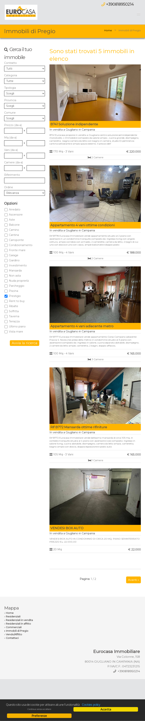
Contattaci (12, 638)
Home (108, 30)
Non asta (15, 275)
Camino (14, 230)
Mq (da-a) (10, 137)
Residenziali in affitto (18, 623)
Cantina (14, 235)
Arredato (14, 209)
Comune (10, 112)
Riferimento (12, 175)
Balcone (14, 224)
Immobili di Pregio (17, 630)
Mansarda (15, 270)
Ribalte (13, 306)
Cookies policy (91, 705)
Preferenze (39, 716)
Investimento (18, 265)
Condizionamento (20, 245)
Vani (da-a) (11, 150)
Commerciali (14, 627)
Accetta (105, 709)
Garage (13, 255)
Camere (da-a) (13, 162)
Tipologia (10, 87)
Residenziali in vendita (19, 620)
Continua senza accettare (39, 709)
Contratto (10, 63)
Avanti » (133, 580)
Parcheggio (16, 285)
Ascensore (16, 214)
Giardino (14, 260)
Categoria (10, 75)
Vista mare (16, 331)
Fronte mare (17, 250)
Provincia (10, 100)
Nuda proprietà (19, 280)
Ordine (8, 187)
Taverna (14, 316)
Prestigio (15, 296)
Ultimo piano (17, 326)
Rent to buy (17, 301)
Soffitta (14, 311)
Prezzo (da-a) (13, 125)
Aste (12, 219)
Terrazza (14, 321)
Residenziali (13, 616)
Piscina (13, 291)
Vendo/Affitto (14, 634)
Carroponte (16, 240)
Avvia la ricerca (24, 343)
